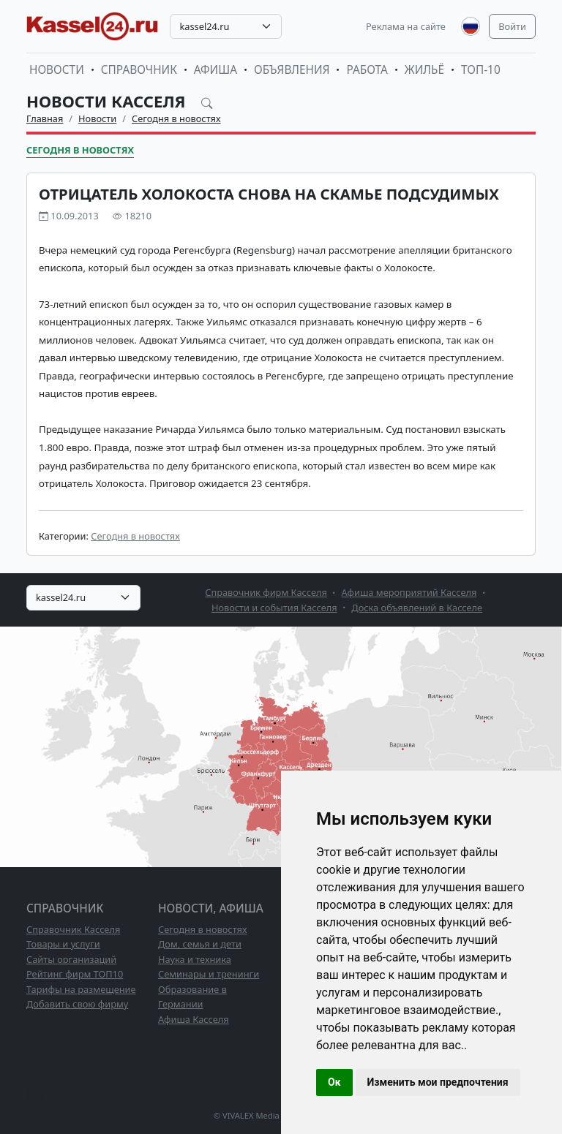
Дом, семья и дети (199, 943)
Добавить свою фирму (77, 1003)
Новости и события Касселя (274, 607)
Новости (56, 70)
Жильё (424, 70)
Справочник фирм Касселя (266, 592)
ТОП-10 (481, 70)
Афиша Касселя (193, 1019)
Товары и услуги (63, 943)
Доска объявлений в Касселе (416, 607)
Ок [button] (334, 1082)
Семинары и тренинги (208, 973)
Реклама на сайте (406, 26)
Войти (512, 26)
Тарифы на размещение (81, 989)
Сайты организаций (71, 959)
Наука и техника (194, 959)
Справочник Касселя (73, 929)
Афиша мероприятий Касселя (409, 592)
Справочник (139, 70)
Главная (44, 118)
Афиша (215, 70)
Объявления (292, 70)
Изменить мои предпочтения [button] (438, 1082)
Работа (366, 70)
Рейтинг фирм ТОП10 (74, 973)
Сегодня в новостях (176, 118)
